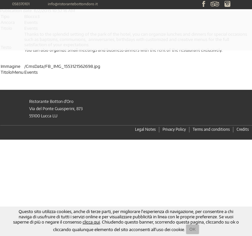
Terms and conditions (211, 129)
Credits (243, 129)
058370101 (20, 4)
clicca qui (91, 222)
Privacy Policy (174, 129)
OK (192, 229)
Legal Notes (145, 129)
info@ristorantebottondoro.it (73, 4)
